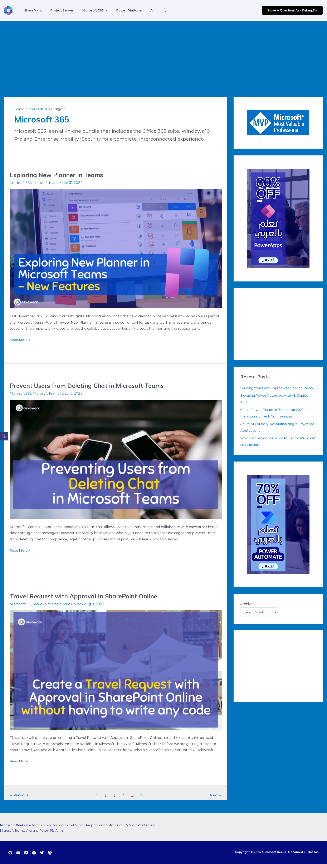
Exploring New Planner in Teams (58, 175)
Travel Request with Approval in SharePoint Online (86, 596)
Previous (20, 795)
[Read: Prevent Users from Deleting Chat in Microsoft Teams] (116, 459)
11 (142, 795)
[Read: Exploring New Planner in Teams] (116, 248)
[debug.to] (50, 853)
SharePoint (32, 10)
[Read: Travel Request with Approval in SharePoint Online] (116, 670)
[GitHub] (10, 853)
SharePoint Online (69, 604)
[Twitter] (42, 853)
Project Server (59, 10)
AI (144, 10)
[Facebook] (34, 853)
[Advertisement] (163, 52)
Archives (247, 610)
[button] (156, 10)
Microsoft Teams (46, 183)
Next (215, 795)
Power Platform (123, 10)
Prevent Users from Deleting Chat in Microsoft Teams (90, 386)
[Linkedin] (26, 853)
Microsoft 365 (88, 10)
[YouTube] (18, 853)
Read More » (20, 339)
